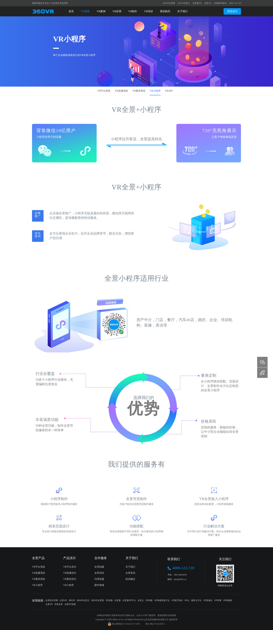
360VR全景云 (184, 3)
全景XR (207, 3)
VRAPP (169, 91)
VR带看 (217, 600)
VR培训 (148, 11)
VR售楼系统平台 (162, 600)
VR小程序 (155, 91)
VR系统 (85, 11)
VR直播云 (208, 600)
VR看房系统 (138, 91)
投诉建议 (130, 579)
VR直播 (109, 600)
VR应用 (116, 11)
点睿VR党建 (70, 604)
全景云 (141, 600)
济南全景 (58, 604)
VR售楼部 (227, 600)
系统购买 (165, 11)
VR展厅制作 (177, 600)
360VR (72, 600)
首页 (71, 11)
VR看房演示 (69, 579)
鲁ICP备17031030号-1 (155, 624)
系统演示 (232, 11)
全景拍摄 (99, 567)
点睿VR (49, 604)
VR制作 (132, 11)
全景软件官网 (51, 600)
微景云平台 (196, 600)
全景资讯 (130, 573)
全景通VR (197, 3)
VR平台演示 (69, 567)
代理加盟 (99, 579)
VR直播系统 (121, 91)
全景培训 (99, 573)
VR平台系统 (103, 91)
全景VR (63, 600)
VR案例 (101, 11)
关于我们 (182, 11)
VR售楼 (149, 600)
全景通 (117, 600)
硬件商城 (99, 585)
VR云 (187, 600)
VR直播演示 (69, 573)
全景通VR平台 (129, 600)
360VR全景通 (169, 3)
